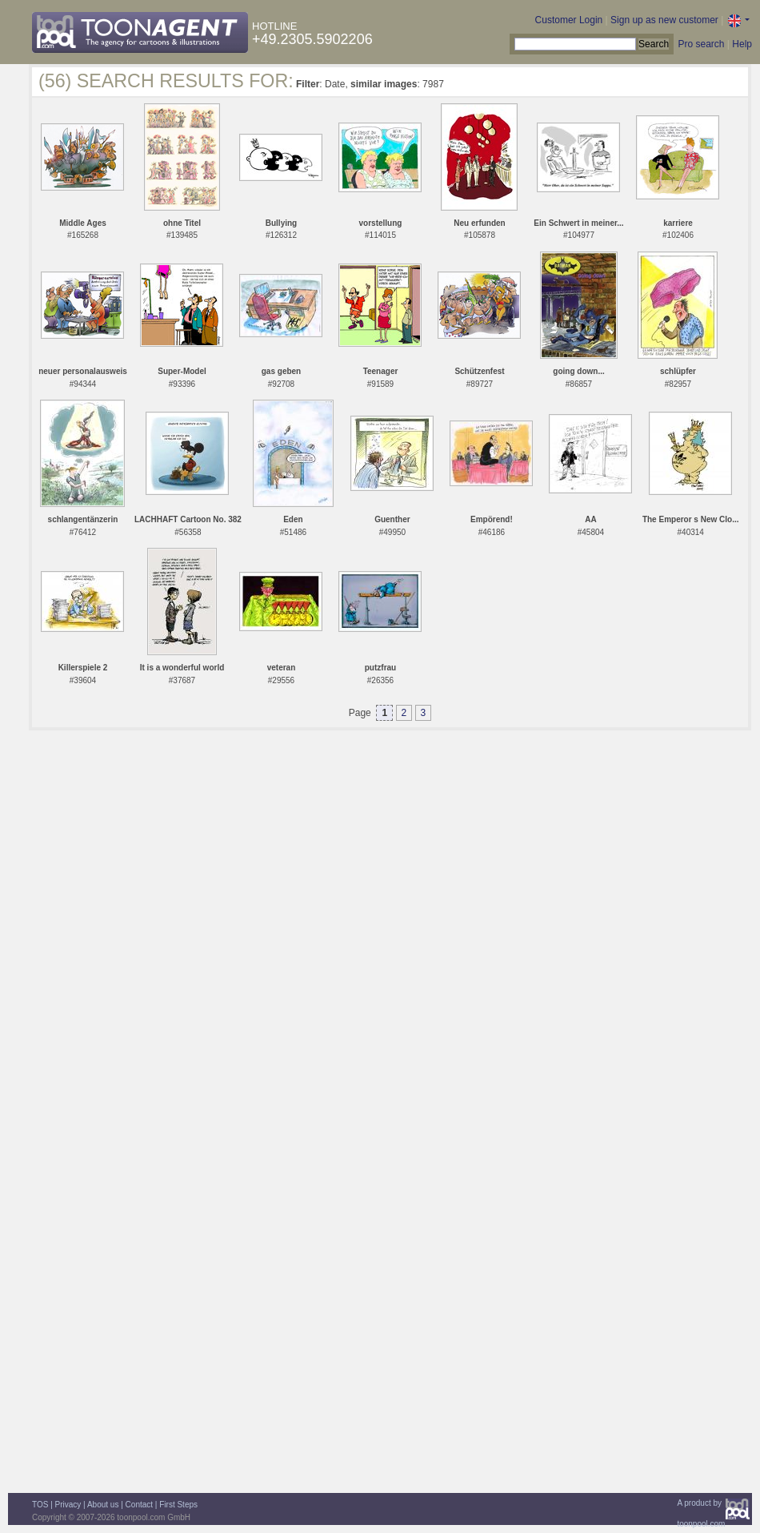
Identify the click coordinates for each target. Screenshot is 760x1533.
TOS (40, 1504)
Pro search (701, 44)
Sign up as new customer (664, 20)
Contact (139, 1504)
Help (742, 44)
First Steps (178, 1504)
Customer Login (569, 20)
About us (102, 1504)
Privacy (68, 1504)
